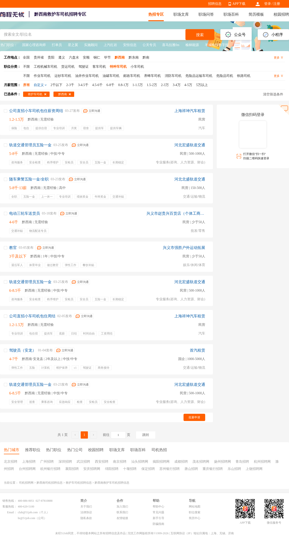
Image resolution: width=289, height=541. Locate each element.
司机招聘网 (26, 482)
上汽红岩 (110, 45)
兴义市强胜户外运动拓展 (184, 248)
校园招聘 (281, 14)
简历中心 (194, 518)
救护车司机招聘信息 (79, 482)
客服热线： (9, 506)
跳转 (145, 435)
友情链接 (122, 518)
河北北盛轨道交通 (189, 179)
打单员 (57, 45)
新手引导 (158, 518)
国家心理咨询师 (34, 45)
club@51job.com (28, 512)
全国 (26, 57)
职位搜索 (194, 512)
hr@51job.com (26, 518)
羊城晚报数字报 (217, 45)
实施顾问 (91, 45)
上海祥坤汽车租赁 (189, 111)
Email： (12, 512)
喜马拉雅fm (170, 45)
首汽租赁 (197, 350)
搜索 (200, 35)
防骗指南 (158, 524)
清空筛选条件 (273, 94)
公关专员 (149, 45)
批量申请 (194, 417)
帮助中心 (158, 506)
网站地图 (194, 506)
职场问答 (206, 14)
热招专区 (156, 14)
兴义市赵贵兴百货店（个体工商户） (175, 213)
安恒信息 (130, 45)
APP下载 (238, 4)
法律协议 (86, 512)
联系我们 (122, 512)
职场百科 (231, 14)
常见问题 (158, 512)
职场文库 (181, 14)
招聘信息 (215, 4)
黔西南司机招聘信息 (50, 482)
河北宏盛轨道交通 (189, 145)
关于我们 (86, 506)
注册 (276, 4)
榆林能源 (192, 45)
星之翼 (73, 45)
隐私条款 (86, 518)
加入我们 (122, 506)
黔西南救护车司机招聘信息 (112, 482)
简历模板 (256, 14)
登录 (267, 4)
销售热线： (9, 500)
